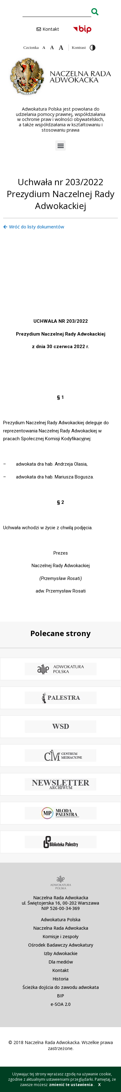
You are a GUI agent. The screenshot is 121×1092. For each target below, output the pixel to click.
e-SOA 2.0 (61, 1004)
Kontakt (60, 970)
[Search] (94, 11)
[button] (60, 145)
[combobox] (57, 11)
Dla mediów (60, 962)
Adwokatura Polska (60, 919)
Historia (60, 979)
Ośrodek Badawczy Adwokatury (60, 945)
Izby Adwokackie (61, 953)
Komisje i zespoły (60, 936)
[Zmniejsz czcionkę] (44, 47)
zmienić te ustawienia (71, 1084)
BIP (60, 996)
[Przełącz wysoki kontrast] (93, 47)
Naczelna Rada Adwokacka (60, 928)
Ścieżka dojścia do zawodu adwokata (61, 987)
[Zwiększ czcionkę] (61, 47)
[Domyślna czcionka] (52, 47)
